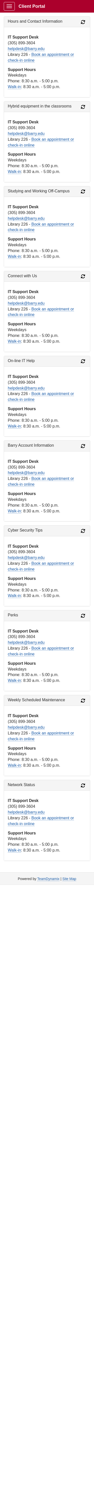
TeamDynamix (48, 879)
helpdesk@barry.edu (26, 49)
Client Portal (32, 6)
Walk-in (14, 87)
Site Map (69, 879)
